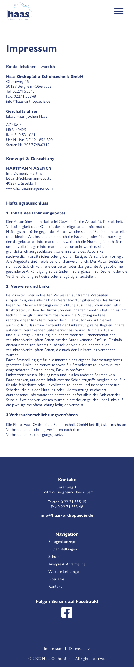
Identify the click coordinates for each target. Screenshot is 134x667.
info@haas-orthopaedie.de (67, 515)
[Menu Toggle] (119, 11)
